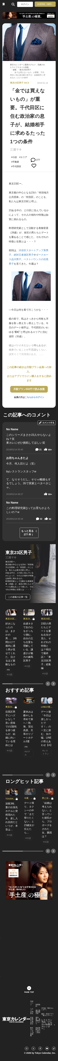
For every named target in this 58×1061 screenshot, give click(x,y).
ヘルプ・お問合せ (31, 1011)
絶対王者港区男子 (24, 254)
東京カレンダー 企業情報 (32, 1031)
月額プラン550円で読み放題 (29, 389)
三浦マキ (16, 149)
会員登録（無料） (45, 4)
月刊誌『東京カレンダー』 (47, 1009)
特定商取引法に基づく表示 (38, 1030)
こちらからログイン (34, 397)
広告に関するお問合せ (31, 1021)
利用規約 (38, 1005)
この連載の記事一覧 (18, 597)
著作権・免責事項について (38, 1021)
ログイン (25, 4)
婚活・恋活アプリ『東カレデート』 (47, 1014)
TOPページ (31, 1003)
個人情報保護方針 (38, 1012)
